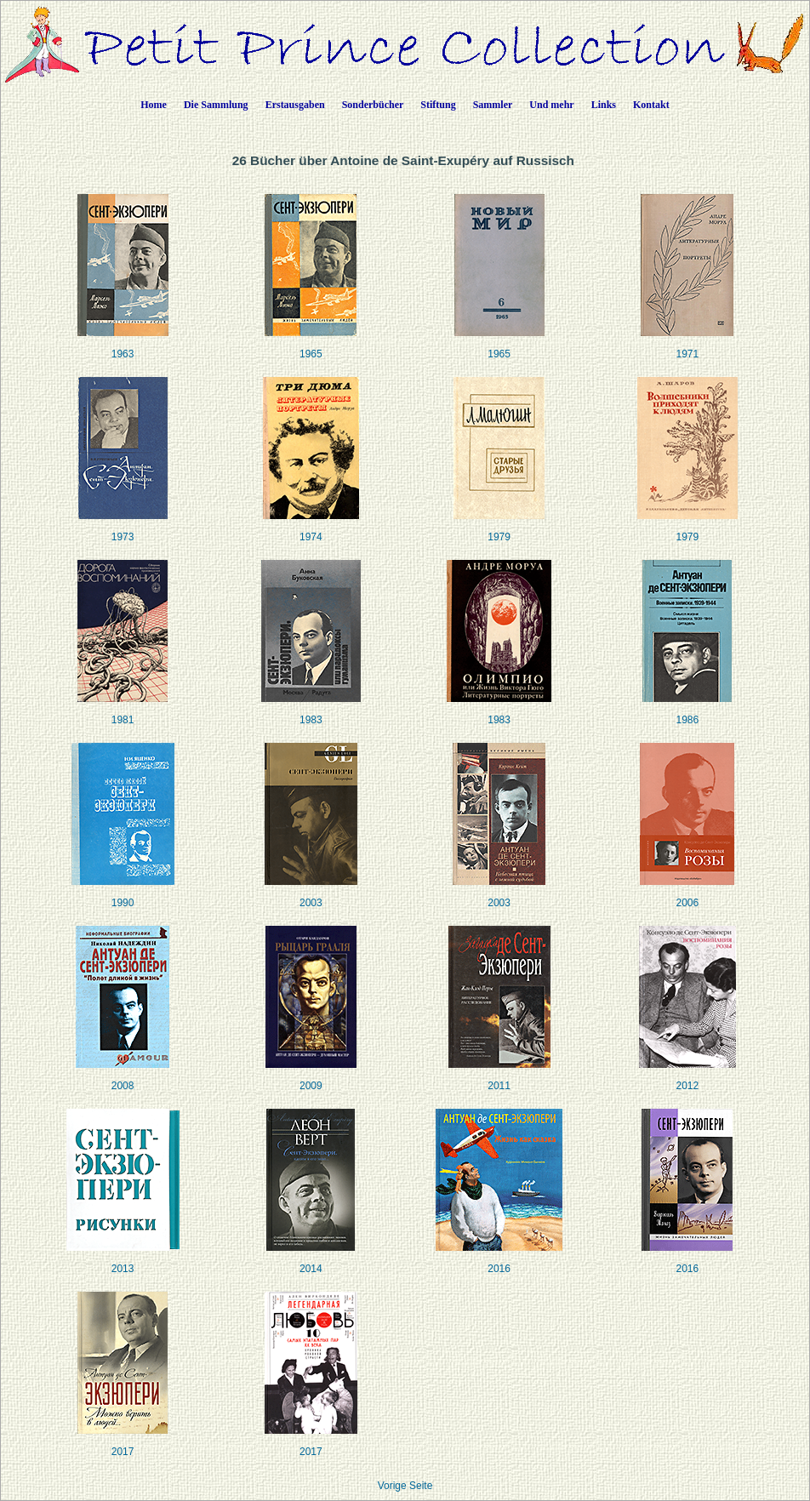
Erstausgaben (295, 105)
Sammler (493, 105)
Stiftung (437, 105)
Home (153, 105)
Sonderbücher (373, 105)
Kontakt (651, 105)
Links (603, 105)
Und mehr (551, 105)
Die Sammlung (216, 105)
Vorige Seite (405, 1486)
